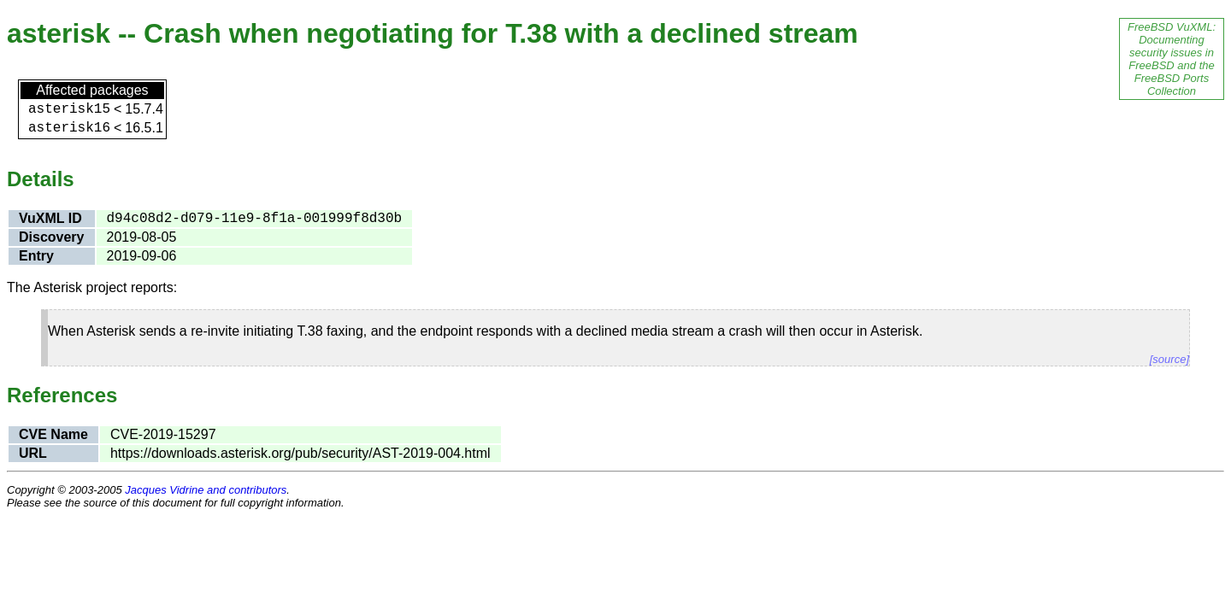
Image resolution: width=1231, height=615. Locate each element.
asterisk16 (69, 128)
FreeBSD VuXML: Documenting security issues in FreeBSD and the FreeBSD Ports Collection (1172, 58)
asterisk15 (69, 109)
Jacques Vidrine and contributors (205, 489)
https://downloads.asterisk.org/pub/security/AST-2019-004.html (300, 453)
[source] (1169, 359)
